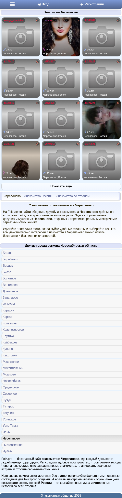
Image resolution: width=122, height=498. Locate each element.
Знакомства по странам (73, 196)
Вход (43, 4)
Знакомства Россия (38, 196)
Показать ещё (61, 186)
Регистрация (92, 4)
